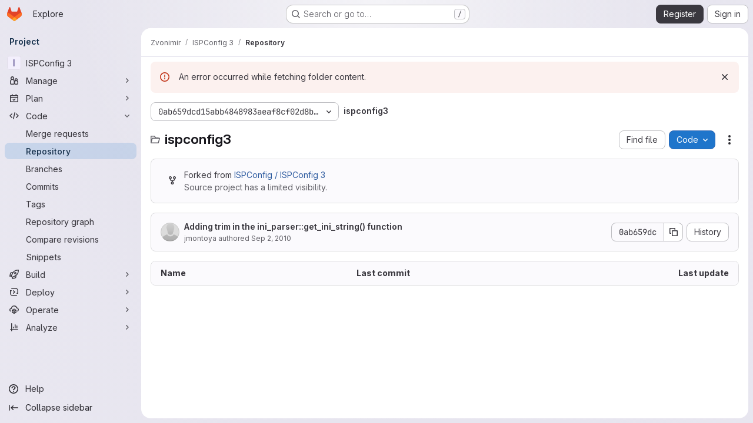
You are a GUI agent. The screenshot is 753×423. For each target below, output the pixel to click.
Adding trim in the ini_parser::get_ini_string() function (293, 226)
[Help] (70, 389)
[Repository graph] (70, 221)
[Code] (70, 116)
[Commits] (70, 186)
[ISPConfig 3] (70, 63)
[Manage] (70, 80)
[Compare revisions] (70, 239)
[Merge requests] (70, 133)
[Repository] (70, 151)
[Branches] (70, 168)
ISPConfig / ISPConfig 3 (279, 175)
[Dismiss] (725, 77)
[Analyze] (70, 327)
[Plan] (70, 98)
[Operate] (70, 309)
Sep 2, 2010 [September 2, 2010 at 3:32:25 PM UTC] (271, 238)
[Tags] (70, 204)
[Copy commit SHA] (673, 232)
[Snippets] (70, 257)
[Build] (70, 274)
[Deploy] (70, 292)
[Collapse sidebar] (70, 408)
